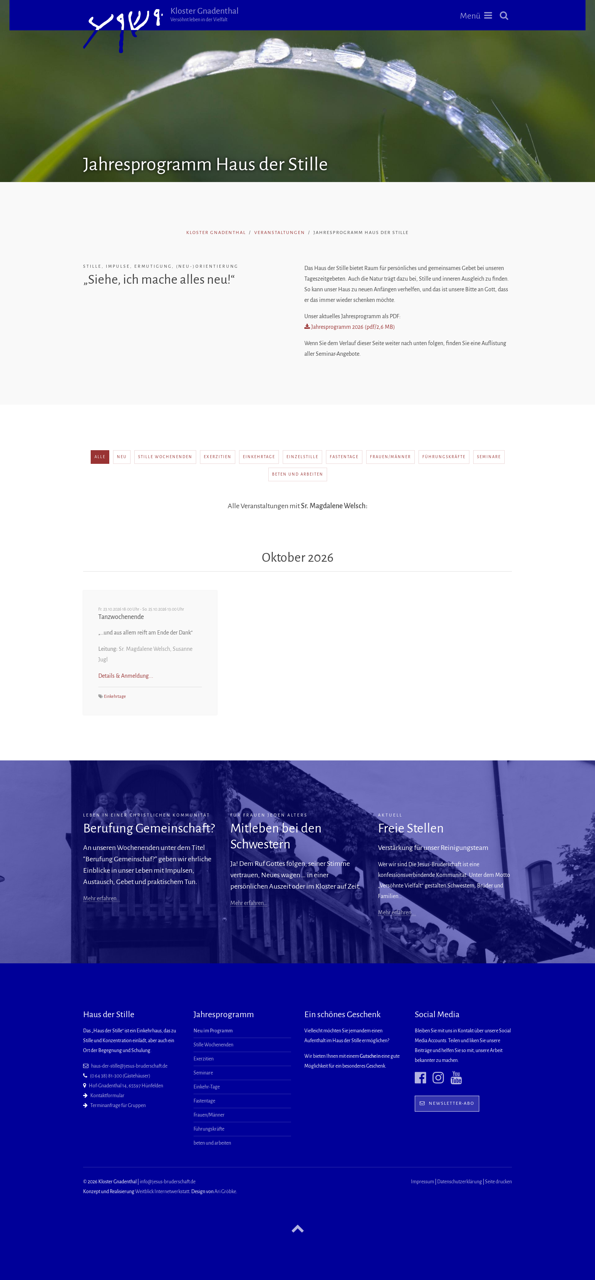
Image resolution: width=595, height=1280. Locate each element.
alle (99, 457)
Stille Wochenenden (165, 457)
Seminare (489, 457)
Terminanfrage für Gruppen (118, 1105)
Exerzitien (217, 457)
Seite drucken (498, 1181)
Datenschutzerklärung (459, 1181)
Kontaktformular (107, 1095)
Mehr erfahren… (101, 898)
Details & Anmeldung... (125, 676)
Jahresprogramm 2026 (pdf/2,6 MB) (349, 327)
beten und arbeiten (297, 474)
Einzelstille (302, 457)
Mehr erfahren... (397, 912)
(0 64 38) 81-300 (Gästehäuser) (120, 1076)
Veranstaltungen (279, 232)
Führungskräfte (444, 457)
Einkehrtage (259, 457)
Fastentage (344, 457)
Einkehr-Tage (207, 1087)
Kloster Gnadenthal (204, 14)
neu (122, 457)
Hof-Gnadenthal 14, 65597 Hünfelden (126, 1085)
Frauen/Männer (390, 457)
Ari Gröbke (225, 1191)
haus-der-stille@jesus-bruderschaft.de (129, 1066)
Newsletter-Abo (447, 1103)
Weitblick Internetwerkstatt (162, 1191)
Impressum (422, 1181)
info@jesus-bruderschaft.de (167, 1181)
